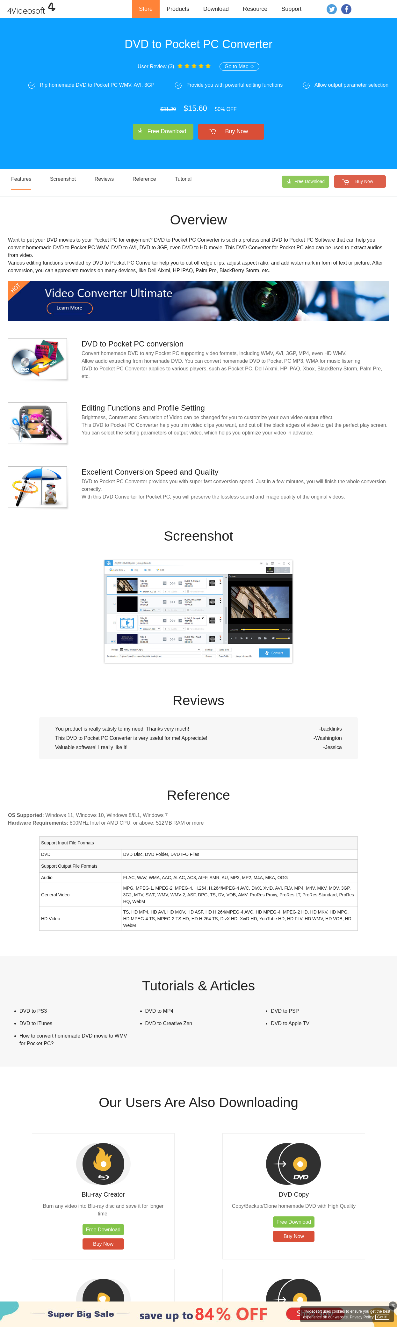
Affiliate (344, 1298)
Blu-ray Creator (55, 1194)
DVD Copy (151, 1194)
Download (216, 9)
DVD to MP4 (159, 1011)
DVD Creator (341, 1194)
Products (178, 9)
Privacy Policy (298, 1298)
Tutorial (183, 179)
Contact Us (270, 1298)
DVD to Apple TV (290, 1023)
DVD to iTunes (35, 1023)
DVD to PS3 (33, 1011)
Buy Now (236, 131)
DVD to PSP (285, 1011)
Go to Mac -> (239, 66)
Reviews (104, 179)
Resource (255, 9)
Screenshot (63, 179)
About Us (324, 1298)
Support (291, 9)
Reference (144, 179)
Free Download (166, 131)
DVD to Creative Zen (168, 1023)
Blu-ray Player (246, 1194)
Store (146, 9)
